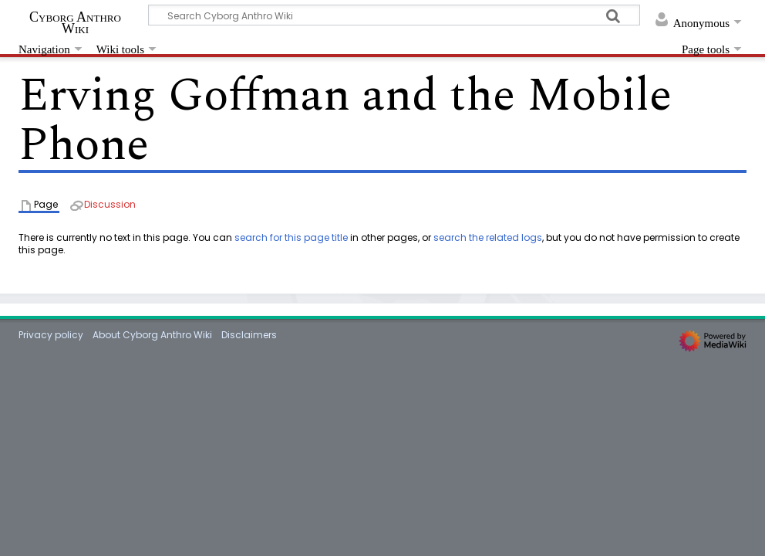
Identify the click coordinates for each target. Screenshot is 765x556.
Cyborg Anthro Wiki (75, 22)
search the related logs (487, 237)
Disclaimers (249, 334)
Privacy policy (51, 334)
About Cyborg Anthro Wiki (152, 334)
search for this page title (291, 237)
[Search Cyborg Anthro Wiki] (394, 15)
